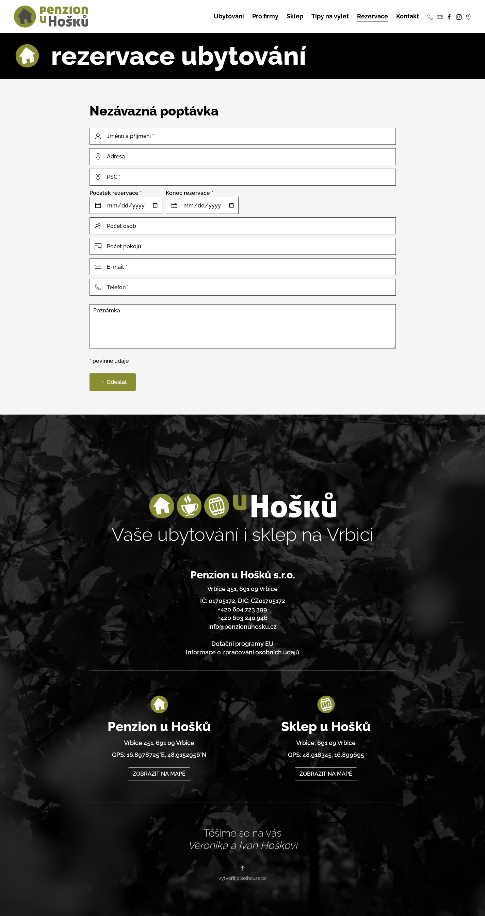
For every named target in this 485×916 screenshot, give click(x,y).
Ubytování (229, 16)
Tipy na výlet (330, 16)
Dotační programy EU (242, 640)
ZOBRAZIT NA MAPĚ (159, 764)
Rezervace (372, 16)
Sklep (295, 16)
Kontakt (407, 16)
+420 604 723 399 (242, 606)
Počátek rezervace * (116, 193)
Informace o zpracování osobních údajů (242, 649)
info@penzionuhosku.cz (242, 623)
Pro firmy (265, 16)
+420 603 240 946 (243, 614)
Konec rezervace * (189, 193)
